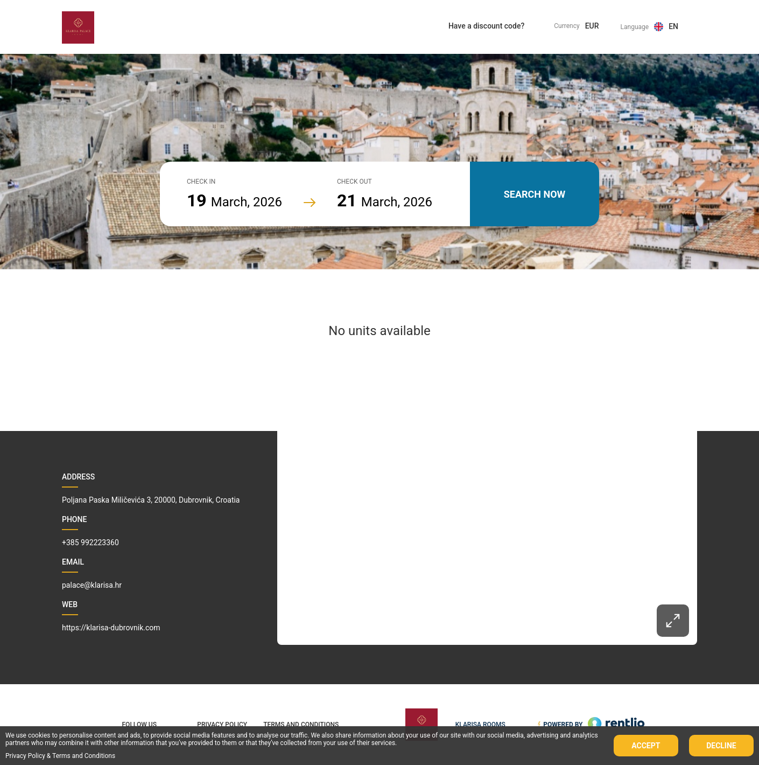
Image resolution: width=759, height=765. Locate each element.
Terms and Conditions (83, 756)
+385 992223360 (90, 542)
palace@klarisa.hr (92, 585)
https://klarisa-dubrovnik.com (111, 627)
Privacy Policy (25, 756)
